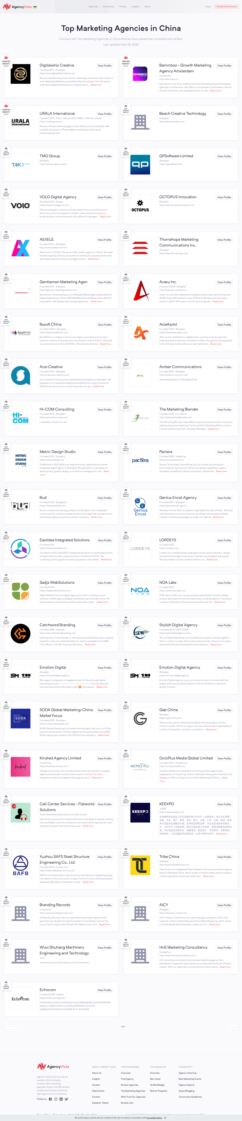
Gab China (168, 710)
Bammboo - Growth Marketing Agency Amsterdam (185, 68)
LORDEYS (167, 540)
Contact (96, 1097)
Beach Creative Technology (182, 114)
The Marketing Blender (178, 409)
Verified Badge (157, 1085)
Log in (208, 6)
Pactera (165, 452)
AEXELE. (47, 240)
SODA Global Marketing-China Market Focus (66, 713)
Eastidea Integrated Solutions (65, 540)
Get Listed (155, 1079)
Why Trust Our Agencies (133, 1097)
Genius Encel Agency (178, 498)
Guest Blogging (186, 1091)
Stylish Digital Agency (178, 625)
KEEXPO (166, 804)
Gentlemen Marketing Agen (64, 282)
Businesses (108, 6)
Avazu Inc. (168, 282)
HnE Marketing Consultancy (183, 948)
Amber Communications (180, 367)
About (147, 6)
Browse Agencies (129, 1085)
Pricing (122, 6)
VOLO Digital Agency (58, 197)
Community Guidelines (190, 1097)
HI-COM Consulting (57, 409)
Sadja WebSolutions (57, 583)
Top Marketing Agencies (133, 1091)
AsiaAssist (168, 325)
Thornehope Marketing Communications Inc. (178, 242)
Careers (96, 1085)
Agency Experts (186, 1085)
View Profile (104, 66)
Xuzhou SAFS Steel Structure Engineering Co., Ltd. (64, 860)
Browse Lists (127, 1103)
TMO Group (50, 156)
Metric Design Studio (58, 452)
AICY (163, 905)
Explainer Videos (100, 1103)
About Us (96, 1073)
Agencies (93, 6)
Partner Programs (158, 1091)
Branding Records (55, 905)
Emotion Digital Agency (179, 668)
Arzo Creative (51, 367)
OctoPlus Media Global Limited (186, 758)
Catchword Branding (57, 625)
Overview (126, 1073)
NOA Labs (167, 583)
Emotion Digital (53, 668)
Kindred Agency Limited (60, 758)
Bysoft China (50, 325)
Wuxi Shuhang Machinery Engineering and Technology (64, 950)
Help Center (98, 1091)
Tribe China (169, 857)
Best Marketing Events (190, 1079)
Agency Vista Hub (188, 1073)
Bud (43, 498)
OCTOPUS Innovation (178, 197)
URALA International (57, 114)
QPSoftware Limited (176, 156)
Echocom (48, 990)
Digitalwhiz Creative (57, 65)
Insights (135, 6)
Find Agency (127, 1079)
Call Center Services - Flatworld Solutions (67, 807)
